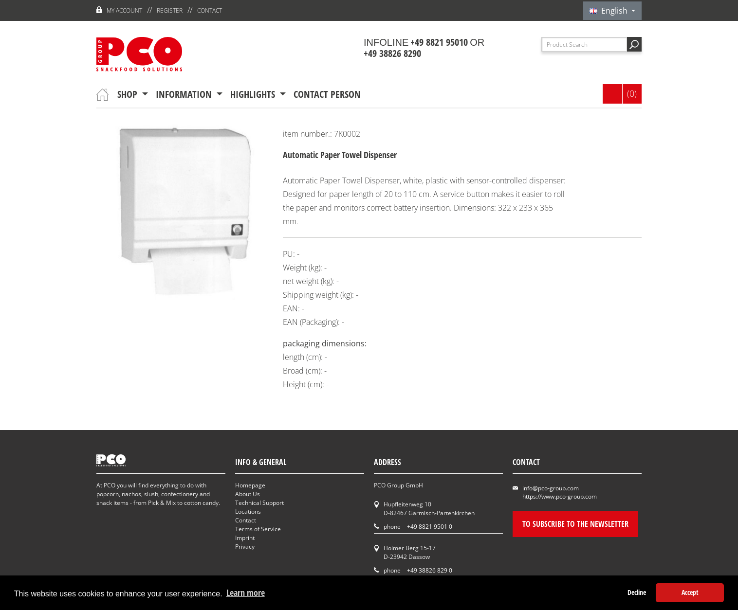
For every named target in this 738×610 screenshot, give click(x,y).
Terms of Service (258, 529)
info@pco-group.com (550, 488)
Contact (209, 10)
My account (124, 10)
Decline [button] (636, 592)
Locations (248, 511)
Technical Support (259, 503)
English (609, 10)
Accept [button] (690, 592)
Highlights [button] (253, 94)
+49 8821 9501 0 (429, 526)
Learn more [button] (245, 592)
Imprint (245, 538)
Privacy (245, 546)
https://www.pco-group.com (559, 496)
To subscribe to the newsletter (575, 524)
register (170, 10)
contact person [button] (327, 94)
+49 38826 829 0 (429, 570)
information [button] (185, 94)
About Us (247, 494)
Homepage (250, 485)
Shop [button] (128, 94)
